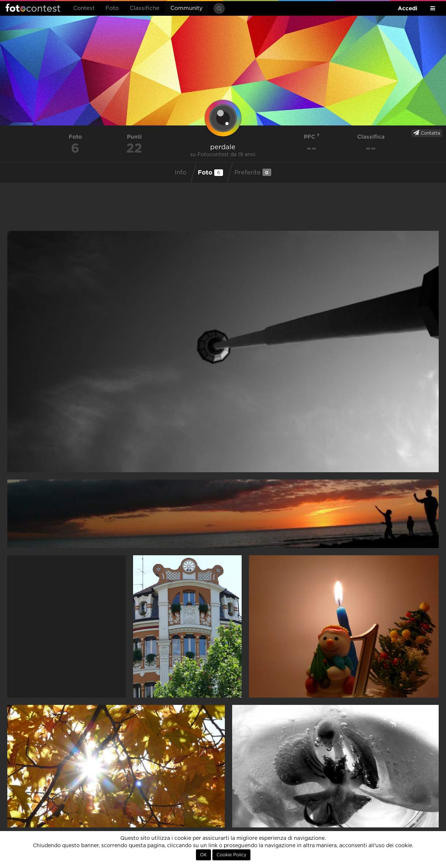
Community (186, 8)
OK (203, 855)
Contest (84, 8)
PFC (312, 137)
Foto (112, 8)
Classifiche (144, 8)
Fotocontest (32, 7)
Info (180, 173)
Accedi (407, 8)
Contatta (426, 133)
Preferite (252, 172)
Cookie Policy (231, 855)
